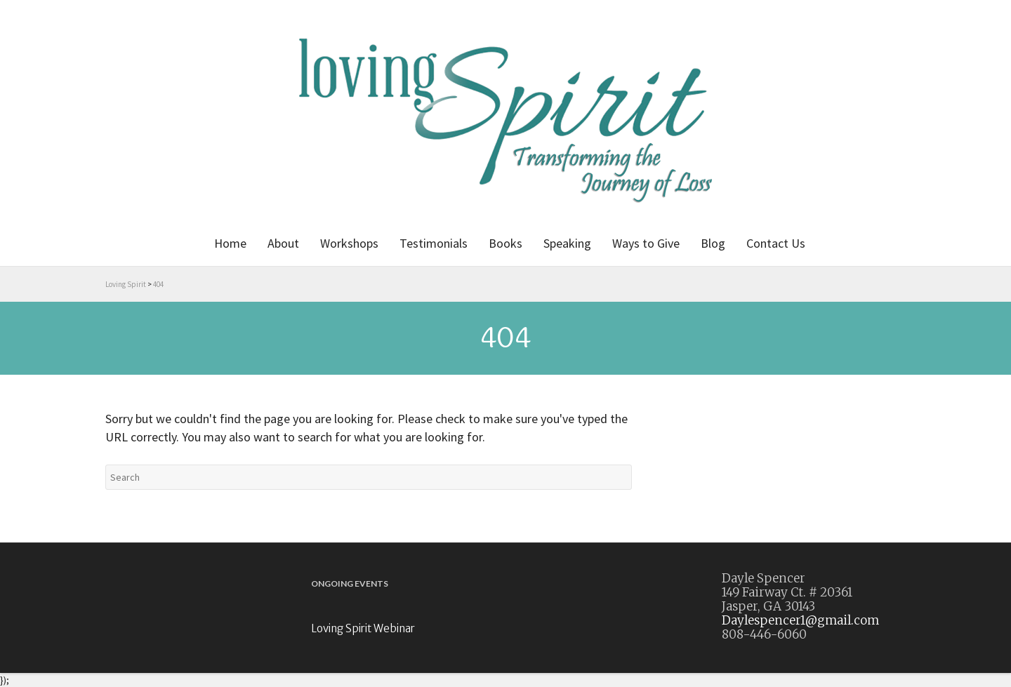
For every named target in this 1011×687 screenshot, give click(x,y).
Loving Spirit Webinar (363, 628)
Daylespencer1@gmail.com (800, 620)
